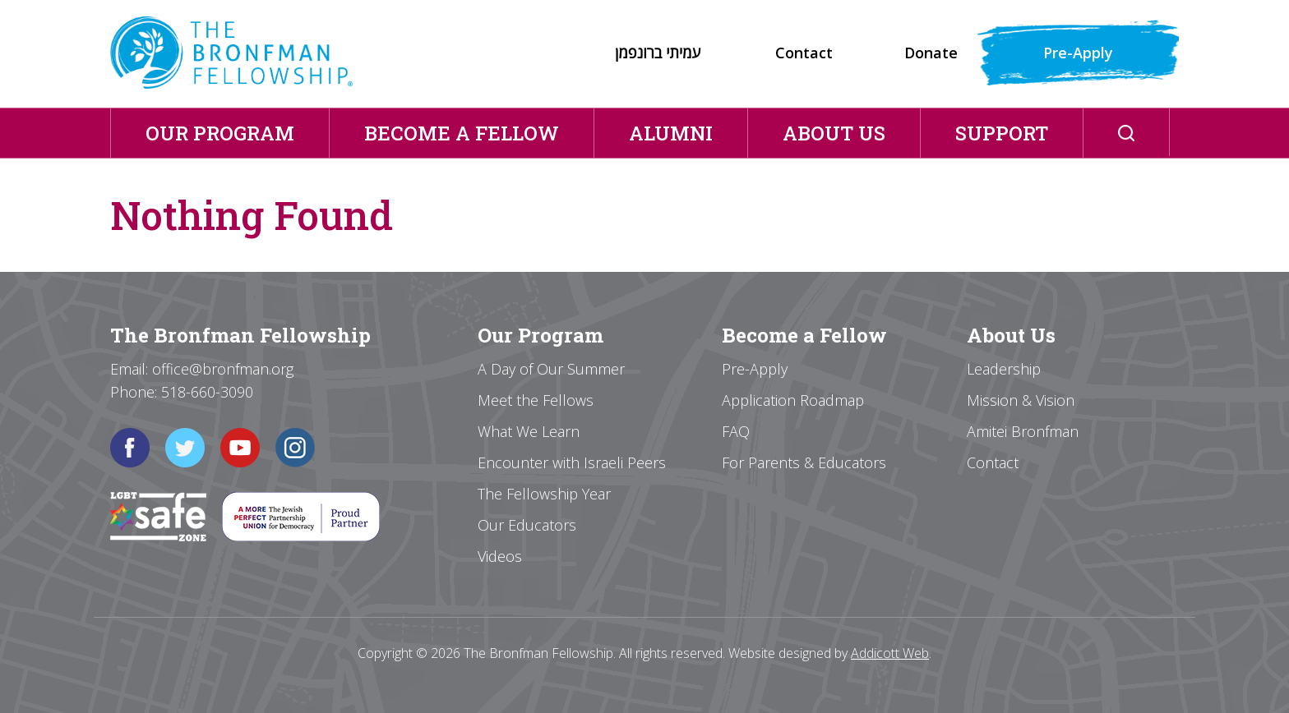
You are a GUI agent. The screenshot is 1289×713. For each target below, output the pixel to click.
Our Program (220, 133)
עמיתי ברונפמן (657, 52)
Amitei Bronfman (1023, 431)
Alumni (671, 133)
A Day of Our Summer (551, 369)
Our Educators (527, 525)
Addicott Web (890, 653)
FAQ (736, 431)
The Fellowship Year (544, 494)
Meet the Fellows (536, 400)
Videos (500, 556)
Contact (804, 52)
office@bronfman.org (222, 369)
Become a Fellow (461, 133)
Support (1001, 133)
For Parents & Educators (804, 462)
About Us (834, 133)
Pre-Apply (1078, 52)
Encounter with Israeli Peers (572, 462)
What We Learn (529, 431)
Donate (931, 52)
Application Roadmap (793, 400)
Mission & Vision (1020, 400)
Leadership (1004, 369)
